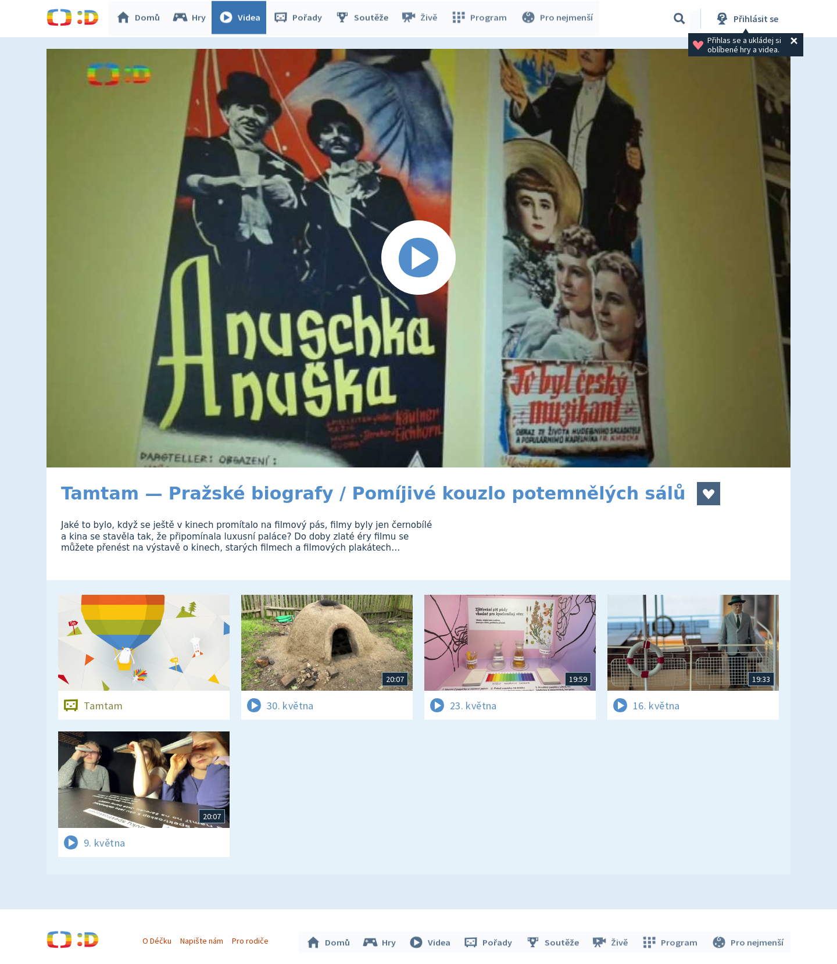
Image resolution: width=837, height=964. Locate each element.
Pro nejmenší (556, 18)
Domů (140, 18)
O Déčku (158, 939)
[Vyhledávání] (679, 18)
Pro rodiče (252, 939)
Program (480, 18)
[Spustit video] (418, 258)
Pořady (300, 18)
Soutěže (364, 18)
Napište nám (202, 939)
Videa (241, 18)
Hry (191, 18)
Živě (421, 18)
